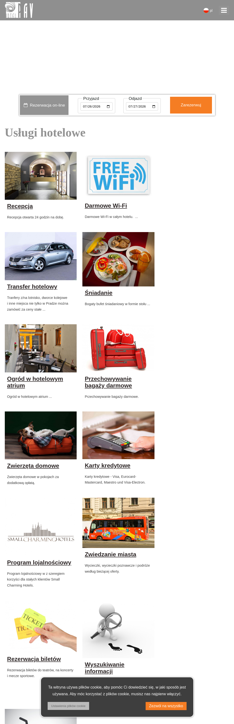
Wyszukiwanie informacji (180, 499)
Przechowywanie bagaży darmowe (184, 300)
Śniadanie (21, 303)
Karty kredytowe (106, 383)
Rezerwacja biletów (110, 490)
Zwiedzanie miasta (33, 488)
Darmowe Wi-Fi (105, 205)
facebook (217, 693)
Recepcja (20, 205)
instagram (216, 705)
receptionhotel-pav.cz (30, 669)
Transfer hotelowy (185, 205)
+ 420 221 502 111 (26, 681)
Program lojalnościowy (192, 395)
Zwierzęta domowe (33, 384)
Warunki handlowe (22, 705)
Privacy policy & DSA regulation (35, 693)
